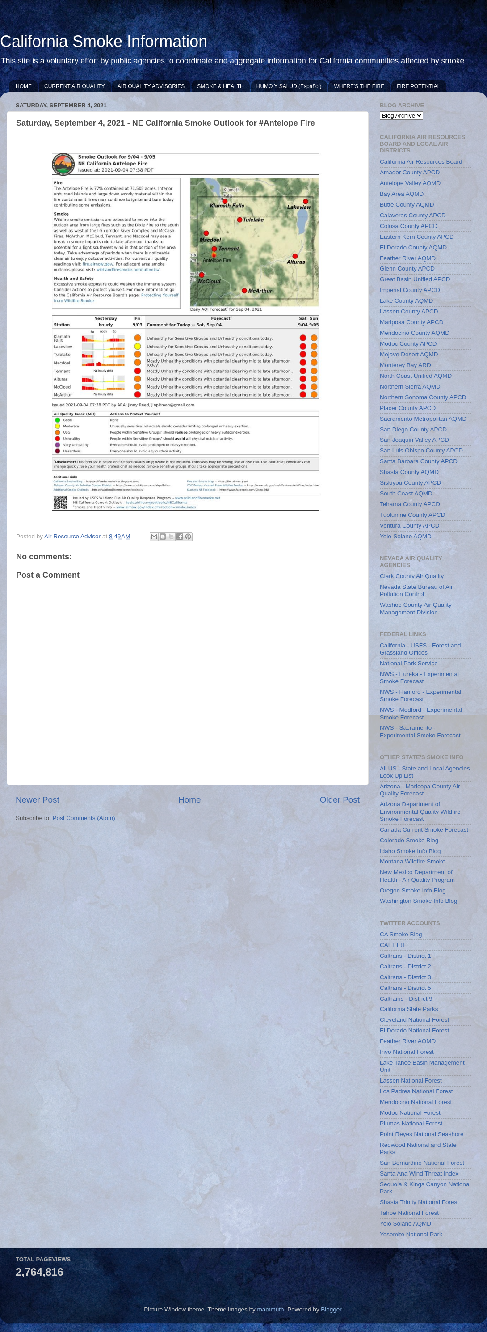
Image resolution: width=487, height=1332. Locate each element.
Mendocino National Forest (416, 1102)
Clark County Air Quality (412, 576)
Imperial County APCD (410, 290)
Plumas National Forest (411, 1123)
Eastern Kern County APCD (417, 236)
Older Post (340, 799)
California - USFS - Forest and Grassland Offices (420, 649)
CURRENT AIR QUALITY (74, 86)
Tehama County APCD (410, 504)
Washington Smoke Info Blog (419, 900)
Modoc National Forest (410, 1112)
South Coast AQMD (406, 493)
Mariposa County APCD (412, 322)
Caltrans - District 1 (405, 955)
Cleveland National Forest (414, 1019)
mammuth (270, 1309)
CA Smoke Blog (401, 934)
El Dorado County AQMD (413, 247)
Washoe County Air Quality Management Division (416, 608)
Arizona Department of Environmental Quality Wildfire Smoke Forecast (420, 811)
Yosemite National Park (411, 1234)
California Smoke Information (103, 41)
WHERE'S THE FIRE (359, 86)
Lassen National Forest (411, 1080)
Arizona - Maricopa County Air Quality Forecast (420, 790)
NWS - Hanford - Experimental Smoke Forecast (420, 695)
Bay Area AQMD (402, 193)
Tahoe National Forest (409, 1212)
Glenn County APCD (407, 268)
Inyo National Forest (407, 1052)
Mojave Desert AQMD (409, 354)
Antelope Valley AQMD (410, 183)
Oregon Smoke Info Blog (413, 890)
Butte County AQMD (407, 204)
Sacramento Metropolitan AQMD (423, 418)
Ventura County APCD (410, 525)
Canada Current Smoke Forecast (424, 829)
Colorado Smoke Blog (409, 840)
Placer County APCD (408, 408)
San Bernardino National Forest (422, 1162)
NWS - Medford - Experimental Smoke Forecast (421, 713)
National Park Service (409, 663)
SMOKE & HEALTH (220, 86)
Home (189, 799)
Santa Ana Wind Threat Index (419, 1173)
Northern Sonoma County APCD (423, 397)
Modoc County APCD (408, 343)
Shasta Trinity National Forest (419, 1202)
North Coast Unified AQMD (416, 375)
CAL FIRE (393, 945)
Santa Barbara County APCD (419, 461)
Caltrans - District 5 (405, 988)
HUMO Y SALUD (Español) (289, 86)
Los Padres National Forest (416, 1091)
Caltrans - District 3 (405, 977)
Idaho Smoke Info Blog (410, 851)
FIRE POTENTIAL (418, 86)
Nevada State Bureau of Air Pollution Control (416, 590)
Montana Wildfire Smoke (412, 861)
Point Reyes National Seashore (422, 1134)
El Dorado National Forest (414, 1030)
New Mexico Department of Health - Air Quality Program (417, 876)
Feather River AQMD (408, 258)
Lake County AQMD (406, 300)
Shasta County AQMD (409, 472)
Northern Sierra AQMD (410, 386)
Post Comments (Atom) (84, 818)
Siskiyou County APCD (410, 482)
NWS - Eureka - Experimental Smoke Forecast (419, 678)
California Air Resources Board (421, 161)
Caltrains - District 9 (406, 998)
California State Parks (409, 1009)
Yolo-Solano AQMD (406, 536)
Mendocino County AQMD (414, 333)
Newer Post (37, 799)
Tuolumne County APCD (412, 515)
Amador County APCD (410, 172)
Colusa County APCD (408, 226)
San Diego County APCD (413, 429)
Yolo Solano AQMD (405, 1223)
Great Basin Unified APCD (415, 279)
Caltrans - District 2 (405, 966)
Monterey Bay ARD (405, 365)
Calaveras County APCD (413, 215)
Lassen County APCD (409, 311)
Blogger (331, 1309)
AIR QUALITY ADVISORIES (151, 86)
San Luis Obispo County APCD (421, 450)
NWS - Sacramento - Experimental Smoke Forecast (420, 731)
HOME (24, 86)
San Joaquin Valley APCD (414, 439)
